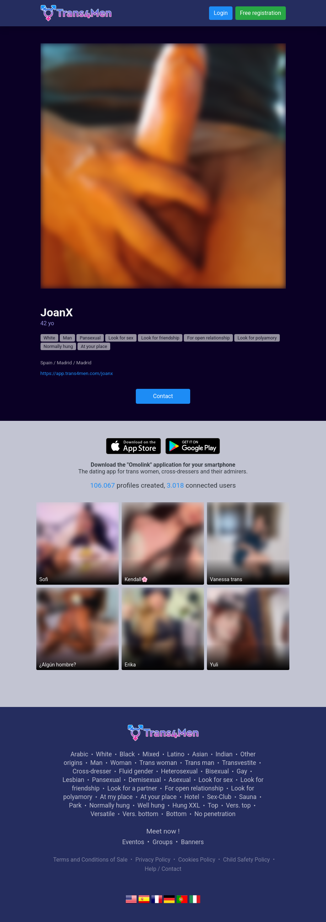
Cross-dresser (92, 771)
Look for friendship (160, 338)
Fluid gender (136, 771)
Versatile (102, 814)
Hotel (192, 796)
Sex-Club (219, 796)
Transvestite (239, 762)
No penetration (215, 814)
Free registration (260, 13)
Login (221, 13)
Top (213, 805)
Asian (200, 754)
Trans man (199, 762)
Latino (176, 754)
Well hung (151, 805)
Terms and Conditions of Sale (90, 859)
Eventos (133, 842)
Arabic (79, 754)
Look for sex (120, 338)
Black (127, 754)
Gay (241, 771)
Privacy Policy (153, 859)
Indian (224, 754)
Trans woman (158, 762)
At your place (94, 346)
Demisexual (144, 779)
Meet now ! (163, 831)
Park (75, 805)
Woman (121, 762)
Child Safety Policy (246, 859)
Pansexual (90, 338)
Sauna (248, 796)
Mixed (151, 754)
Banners (192, 842)
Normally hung (58, 346)
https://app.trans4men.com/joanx (77, 373)
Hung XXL (186, 805)
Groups (162, 842)
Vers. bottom (141, 814)
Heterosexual (179, 771)
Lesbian (73, 779)
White (49, 338)
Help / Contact (163, 868)
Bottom (176, 814)
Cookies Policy (196, 859)
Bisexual (217, 771)
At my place (116, 796)
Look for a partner (132, 788)
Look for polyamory (257, 338)
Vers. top (238, 805)
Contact (163, 396)
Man (67, 338)
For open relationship (208, 338)
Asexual (180, 779)
